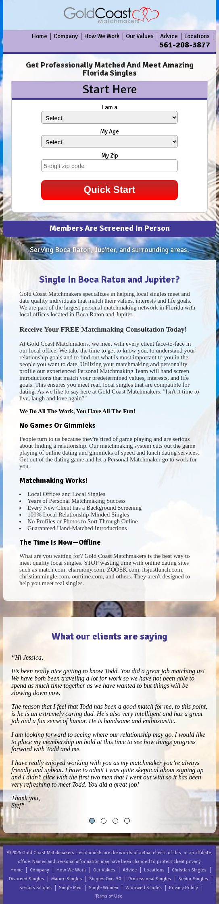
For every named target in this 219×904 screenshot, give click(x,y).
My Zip (109, 155)
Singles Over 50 (105, 879)
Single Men (70, 888)
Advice (169, 36)
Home (39, 36)
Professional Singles (149, 879)
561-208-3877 (184, 45)
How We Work (101, 36)
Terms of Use (108, 896)
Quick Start (109, 189)
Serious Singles (35, 888)
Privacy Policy (183, 888)
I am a (109, 107)
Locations (197, 36)
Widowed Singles (143, 888)
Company (66, 36)
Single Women (103, 888)
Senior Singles (193, 879)
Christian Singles (189, 870)
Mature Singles (66, 879)
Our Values (140, 36)
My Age (109, 131)
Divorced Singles (26, 879)
